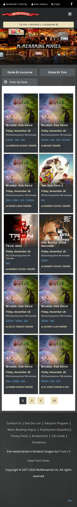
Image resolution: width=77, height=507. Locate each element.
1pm (43, 200)
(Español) (63, 429)
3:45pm (18, 320)
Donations (39, 442)
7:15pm (44, 260)
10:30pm (66, 139)
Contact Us (14, 423)
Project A (64, 451)
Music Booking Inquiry (21, 429)
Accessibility (40, 436)
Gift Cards (58, 436)
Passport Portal (15, 4)
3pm (17, 139)
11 (54, 400)
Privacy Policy (19, 436)
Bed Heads (39, 4)
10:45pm (30, 200)
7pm (23, 139)
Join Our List (33, 423)
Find (55, 4)
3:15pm (15, 200)
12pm (8, 200)
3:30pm (44, 320)
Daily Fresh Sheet (38, 460)
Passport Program (56, 423)
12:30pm (10, 320)
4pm (8, 263)
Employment (48, 429)
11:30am (10, 139)
